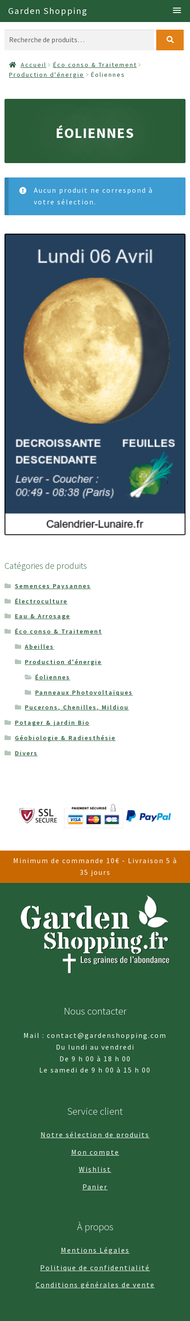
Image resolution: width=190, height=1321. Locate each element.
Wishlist (95, 1169)
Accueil (33, 65)
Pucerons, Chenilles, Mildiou (77, 707)
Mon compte (95, 1152)
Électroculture (41, 601)
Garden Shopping (48, 10)
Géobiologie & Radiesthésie (65, 738)
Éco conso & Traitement (95, 65)
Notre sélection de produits (95, 1134)
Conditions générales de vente (95, 1284)
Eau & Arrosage (42, 616)
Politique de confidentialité (95, 1267)
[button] (176, 10)
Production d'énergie (46, 75)
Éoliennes (52, 677)
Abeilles (39, 647)
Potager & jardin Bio (52, 722)
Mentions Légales (95, 1250)
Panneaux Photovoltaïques (84, 692)
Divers (26, 753)
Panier (95, 1186)
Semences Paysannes (53, 586)
